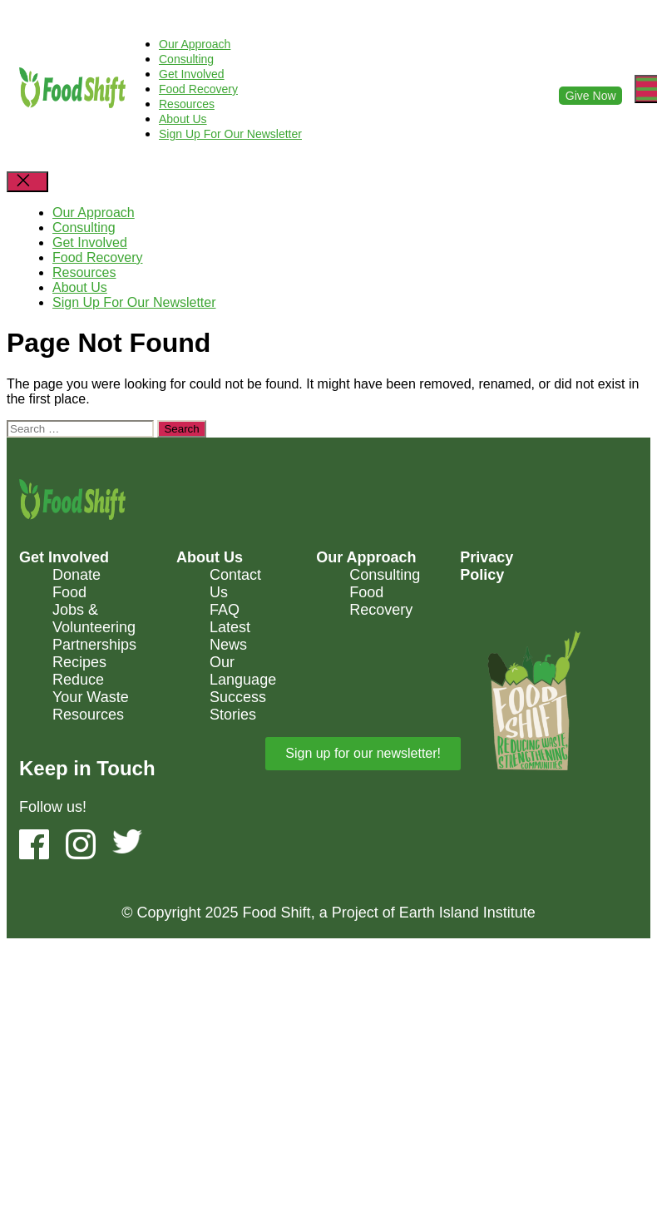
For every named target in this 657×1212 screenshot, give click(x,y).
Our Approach (194, 44)
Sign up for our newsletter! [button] (363, 753)
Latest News (230, 636)
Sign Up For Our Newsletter (230, 134)
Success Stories (238, 706)
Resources (187, 104)
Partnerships (94, 644)
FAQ (225, 609)
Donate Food (76, 583)
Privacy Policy (486, 566)
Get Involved (192, 74)
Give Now (591, 95)
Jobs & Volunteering (94, 618)
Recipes (79, 662)
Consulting (186, 59)
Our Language (243, 671)
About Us (183, 119)
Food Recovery (198, 89)
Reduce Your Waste (90, 688)
